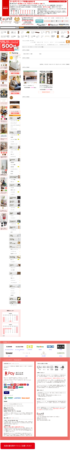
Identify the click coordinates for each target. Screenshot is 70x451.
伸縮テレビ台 (13, 189)
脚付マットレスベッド (14, 249)
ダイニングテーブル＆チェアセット (15, 126)
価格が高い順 (58, 64)
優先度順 (46, 64)
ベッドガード (13, 261)
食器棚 (12, 137)
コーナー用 (12, 192)
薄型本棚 (12, 166)
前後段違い (12, 162)
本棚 (38, 27)
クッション (12, 290)
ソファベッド (13, 280)
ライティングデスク (53, 27)
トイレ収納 (66, 27)
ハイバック (12, 288)
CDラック (12, 181)
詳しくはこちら (16, 363)
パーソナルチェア (14, 282)
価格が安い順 (52, 64)
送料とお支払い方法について (40, 44)
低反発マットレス (14, 253)
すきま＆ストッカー (14, 143)
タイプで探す (34, 46)
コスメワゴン (13, 207)
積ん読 (12, 173)
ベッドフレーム (13, 251)
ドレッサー (47, 27)
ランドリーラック (61, 27)
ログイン (51, 42)
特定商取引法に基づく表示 (65, 44)
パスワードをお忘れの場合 (60, 42)
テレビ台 (12, 187)
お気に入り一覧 (40, 42)
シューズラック (13, 229)
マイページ (46, 42)
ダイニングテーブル (14, 120)
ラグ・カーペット (14, 304)
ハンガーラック (42, 27)
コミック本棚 (13, 179)
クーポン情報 (32, 42)
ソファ (12, 275)
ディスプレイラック (14, 169)
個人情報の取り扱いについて (52, 44)
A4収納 (12, 171)
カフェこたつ (13, 267)
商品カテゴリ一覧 (25, 46)
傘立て (12, 232)
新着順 (63, 64)
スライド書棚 (13, 164)
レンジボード (27, 27)
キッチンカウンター (33, 27)
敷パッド (12, 259)
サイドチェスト (13, 156)
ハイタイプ (12, 194)
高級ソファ (12, 278)
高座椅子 (12, 295)
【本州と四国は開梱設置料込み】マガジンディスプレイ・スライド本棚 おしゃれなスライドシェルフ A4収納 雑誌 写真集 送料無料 (46, 86)
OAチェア (12, 154)
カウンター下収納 (14, 139)
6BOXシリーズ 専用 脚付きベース (28, 85)
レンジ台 (12, 141)
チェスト (12, 215)
